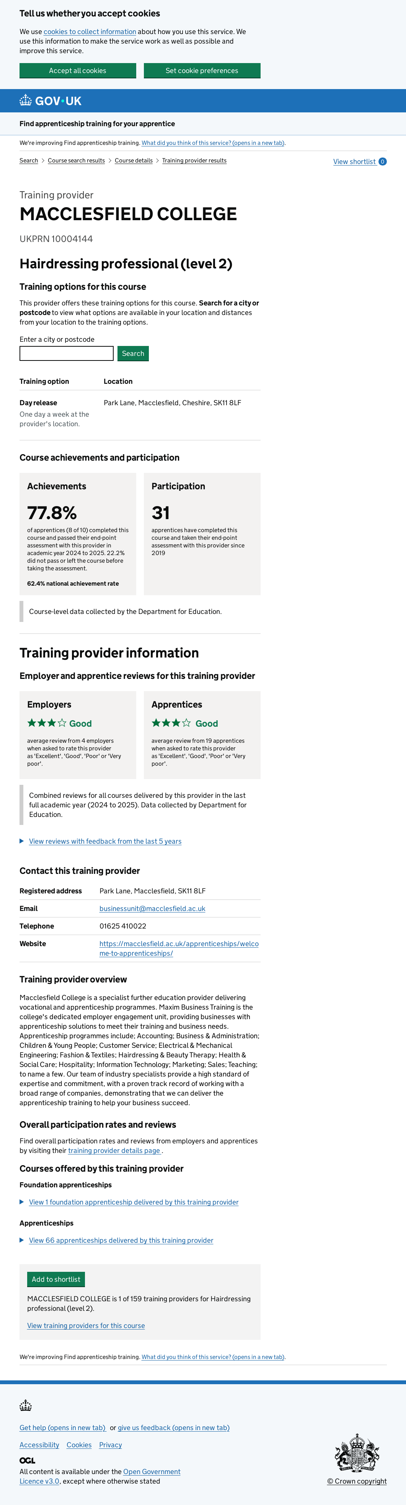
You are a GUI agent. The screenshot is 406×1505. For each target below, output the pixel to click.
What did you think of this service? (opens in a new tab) (213, 142)
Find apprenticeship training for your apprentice (97, 123)
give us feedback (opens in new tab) (174, 1427)
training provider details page (114, 1150)
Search (29, 160)
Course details (134, 160)
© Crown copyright (357, 1481)
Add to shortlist (56, 1279)
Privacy (110, 1444)
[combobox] (67, 353)
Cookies (79, 1444)
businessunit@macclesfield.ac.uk (152, 908)
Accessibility (39, 1444)
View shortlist (359, 161)
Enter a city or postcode (57, 339)
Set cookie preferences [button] (202, 70)
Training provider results (194, 160)
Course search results (76, 160)
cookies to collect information (90, 31)
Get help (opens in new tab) (63, 1427)
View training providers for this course (86, 1325)
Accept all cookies (77, 70)
